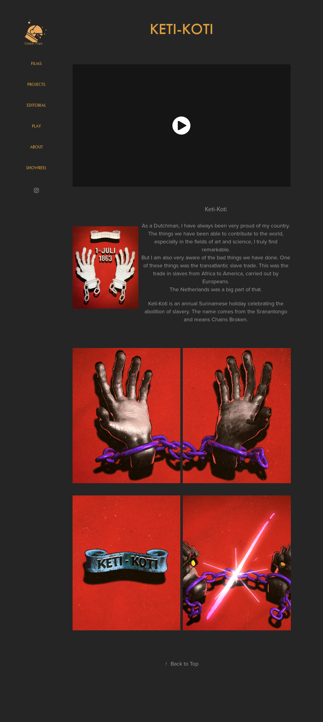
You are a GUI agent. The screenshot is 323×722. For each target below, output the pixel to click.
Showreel (36, 167)
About (36, 147)
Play (36, 126)
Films (36, 63)
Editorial (36, 105)
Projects (36, 84)
